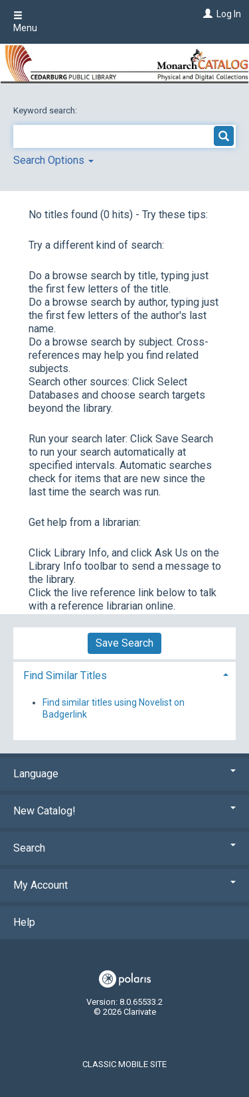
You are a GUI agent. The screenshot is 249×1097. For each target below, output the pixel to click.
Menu (25, 22)
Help (24, 922)
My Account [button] (124, 885)
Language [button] (124, 773)
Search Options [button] (53, 160)
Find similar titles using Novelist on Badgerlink (113, 708)
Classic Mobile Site (124, 1064)
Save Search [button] (124, 643)
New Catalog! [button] (124, 811)
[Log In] (206, 14)
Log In (228, 14)
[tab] (124, 674)
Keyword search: (46, 110)
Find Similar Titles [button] (65, 675)
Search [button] (124, 848)
